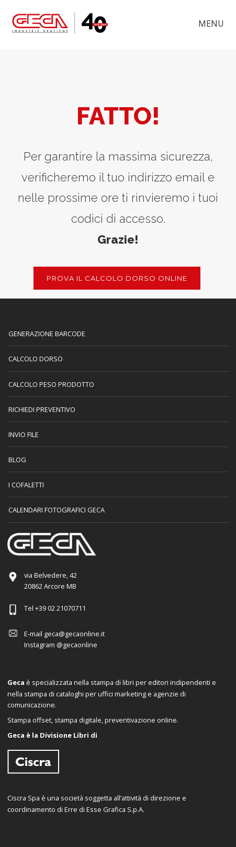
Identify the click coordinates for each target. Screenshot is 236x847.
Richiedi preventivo (41, 409)
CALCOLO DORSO (35, 358)
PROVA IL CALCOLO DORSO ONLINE (117, 278)
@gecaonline (77, 644)
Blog (17, 459)
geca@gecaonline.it (74, 633)
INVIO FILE (23, 434)
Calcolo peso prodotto (51, 384)
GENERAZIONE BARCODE (46, 333)
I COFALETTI (26, 484)
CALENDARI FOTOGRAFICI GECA (56, 509)
